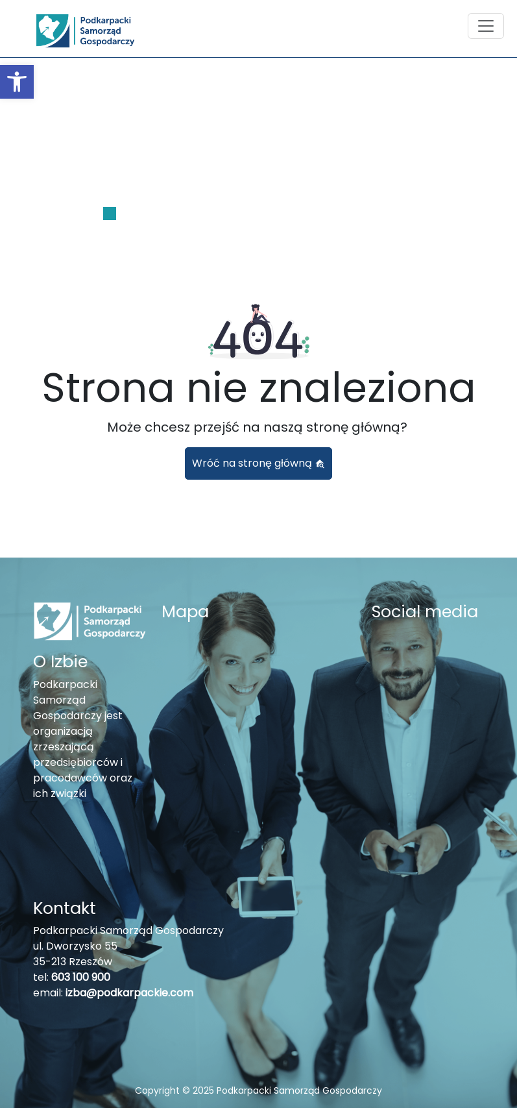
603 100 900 (80, 977)
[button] (17, 82)
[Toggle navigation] (486, 26)
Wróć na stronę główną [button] (258, 463)
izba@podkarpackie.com (129, 992)
